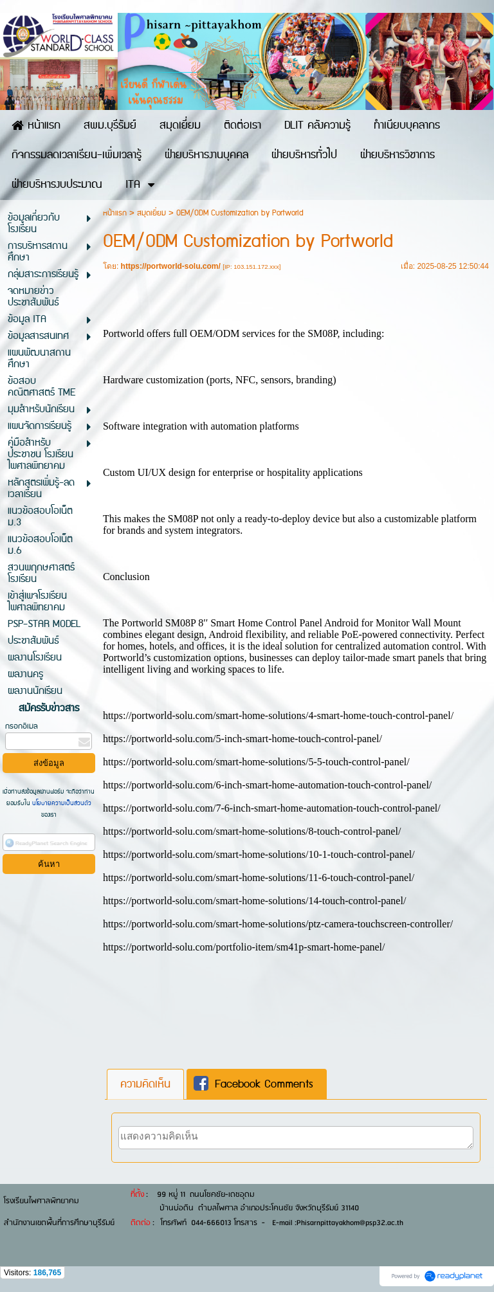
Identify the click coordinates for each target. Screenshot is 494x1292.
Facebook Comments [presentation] (253, 1084)
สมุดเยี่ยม (151, 213)
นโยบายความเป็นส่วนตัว (60, 803)
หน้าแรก (115, 213)
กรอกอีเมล (21, 726)
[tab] (145, 1084)
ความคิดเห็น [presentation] (145, 1084)
